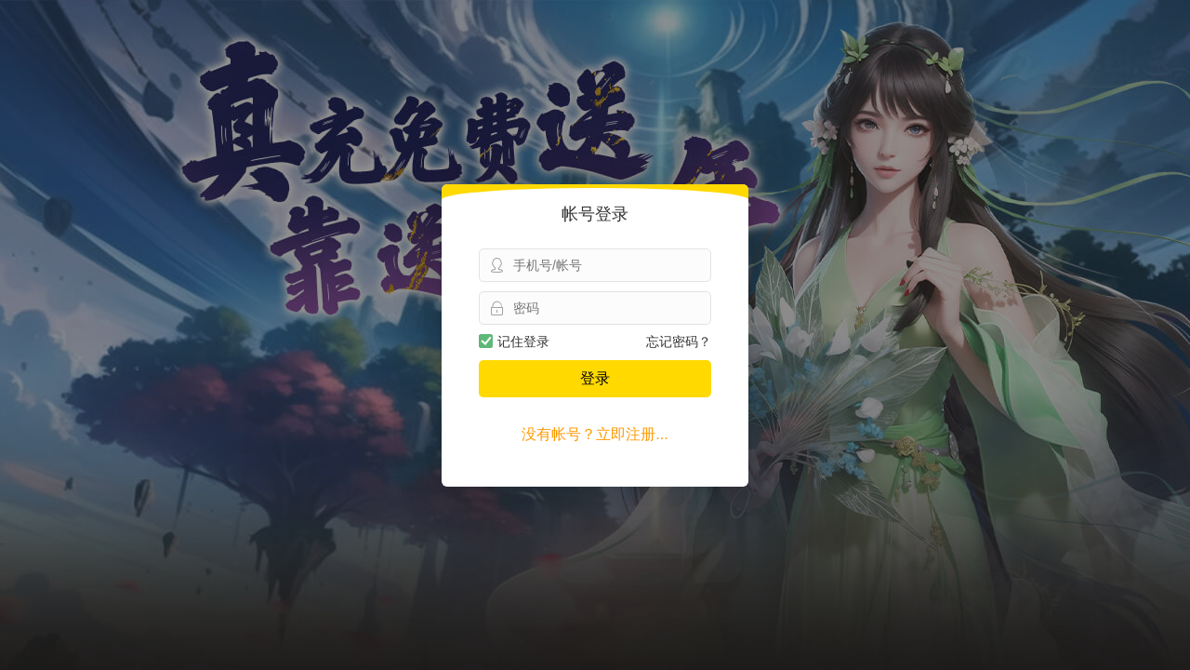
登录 (595, 378)
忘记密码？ (678, 341)
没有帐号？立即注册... (595, 434)
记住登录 (514, 341)
